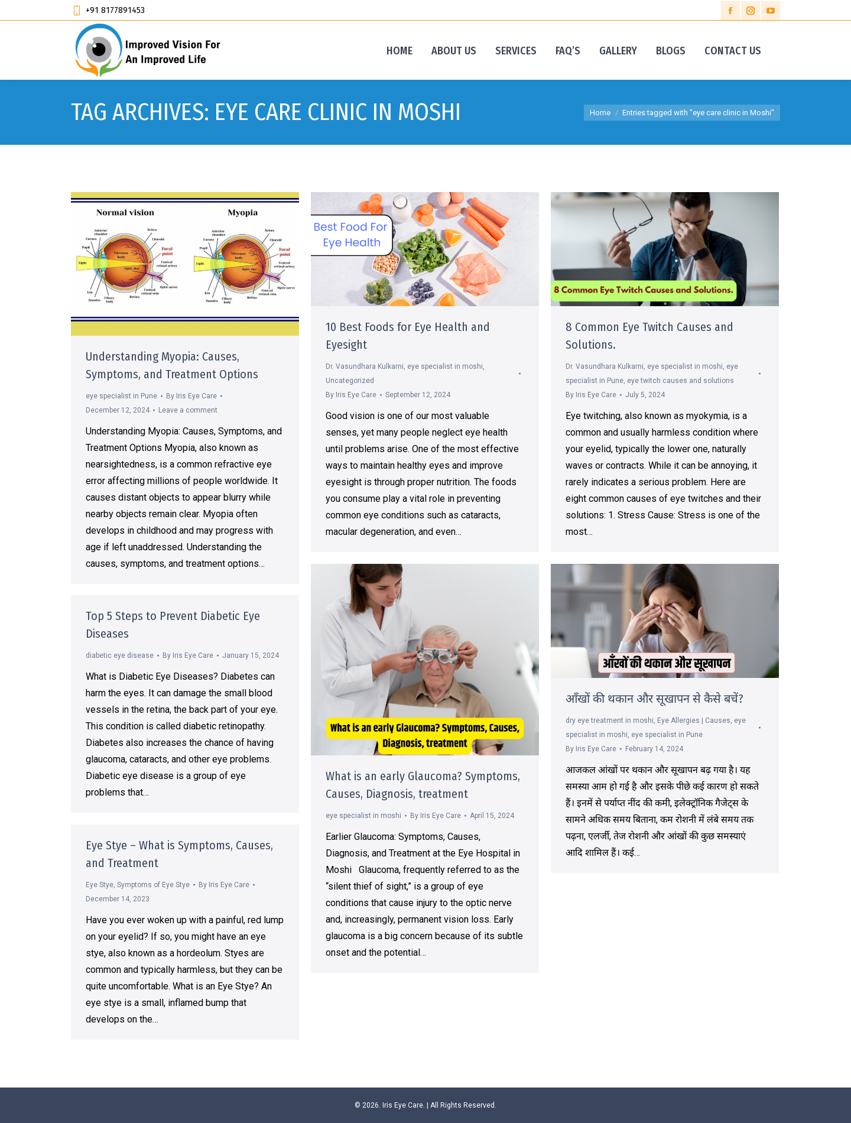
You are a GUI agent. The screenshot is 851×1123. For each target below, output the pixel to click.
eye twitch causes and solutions (680, 381)
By (191, 396)
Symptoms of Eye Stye (153, 885)
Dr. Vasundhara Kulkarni (365, 366)
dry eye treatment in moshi (610, 720)
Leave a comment (187, 410)
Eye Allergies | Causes (693, 720)
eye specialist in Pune (121, 396)
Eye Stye (99, 885)
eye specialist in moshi (445, 366)
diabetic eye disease (120, 655)
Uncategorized (350, 381)
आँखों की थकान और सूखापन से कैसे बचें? (654, 699)
